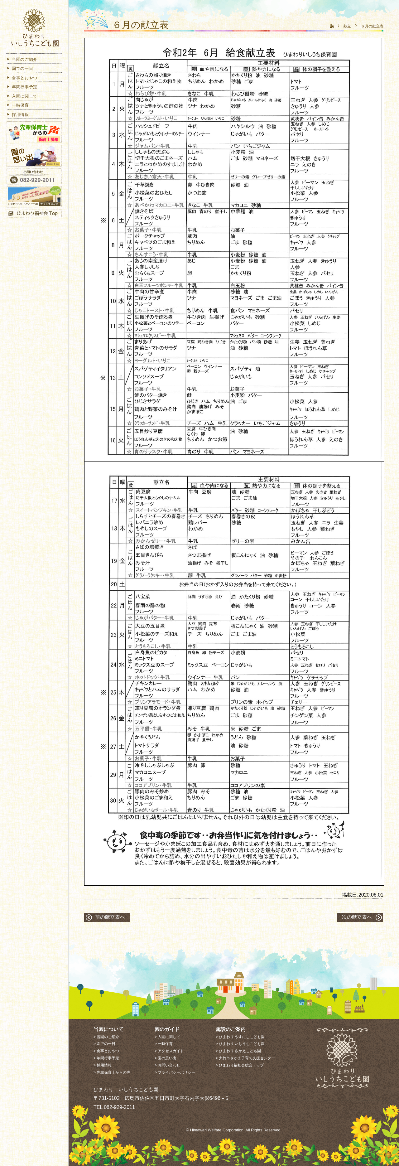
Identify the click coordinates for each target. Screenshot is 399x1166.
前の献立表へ (110, 917)
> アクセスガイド (169, 1051)
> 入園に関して (167, 1037)
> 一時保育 (164, 1044)
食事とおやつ (21, 79)
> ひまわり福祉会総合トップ (240, 1065)
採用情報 (17, 116)
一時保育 (17, 106)
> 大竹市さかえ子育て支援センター (245, 1058)
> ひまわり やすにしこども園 (240, 1037)
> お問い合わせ (167, 1065)
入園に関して (21, 97)
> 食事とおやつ (106, 1051)
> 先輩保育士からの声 (112, 1072)
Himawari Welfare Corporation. (217, 1130)
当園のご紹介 (21, 60)
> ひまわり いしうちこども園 (240, 1044)
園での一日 (19, 70)
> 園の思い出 (165, 1058)
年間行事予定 (21, 88)
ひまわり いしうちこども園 (34, 28)
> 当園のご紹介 (106, 1037)
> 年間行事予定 (106, 1058)
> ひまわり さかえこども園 (238, 1051)
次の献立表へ (357, 917)
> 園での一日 (104, 1044)
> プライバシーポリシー (175, 1072)
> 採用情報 (103, 1065)
